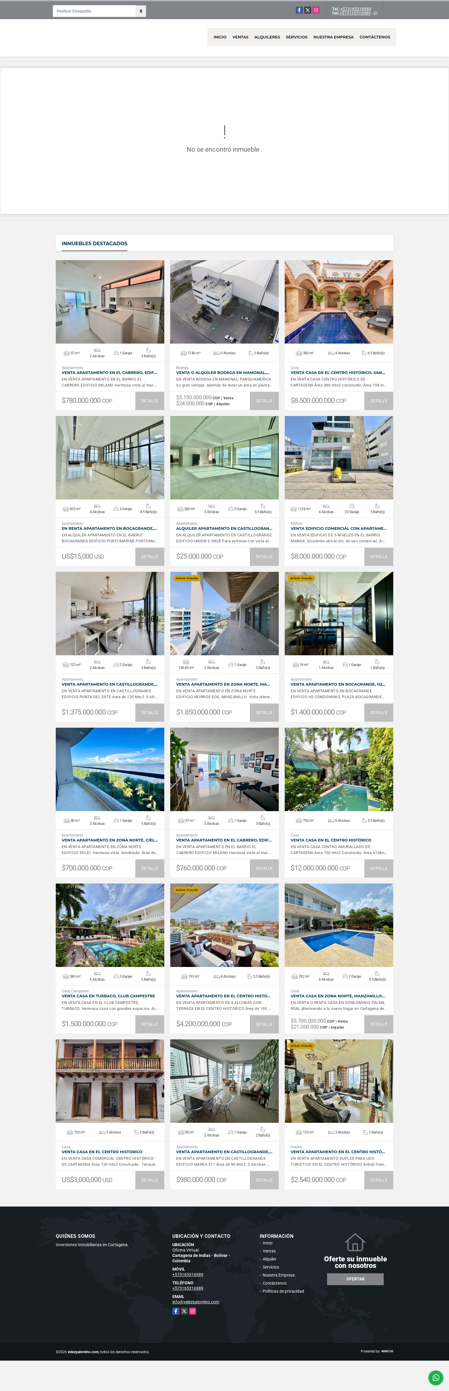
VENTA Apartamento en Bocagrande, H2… (338, 684)
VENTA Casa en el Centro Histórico (331, 840)
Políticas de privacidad (283, 1291)
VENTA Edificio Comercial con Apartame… (339, 528)
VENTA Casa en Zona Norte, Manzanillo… (338, 996)
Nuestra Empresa (334, 37)
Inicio (219, 37)
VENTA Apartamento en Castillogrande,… (110, 684)
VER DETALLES (110, 302)
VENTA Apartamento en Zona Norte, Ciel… (110, 840)
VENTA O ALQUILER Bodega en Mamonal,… (223, 372)
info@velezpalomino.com (195, 1302)
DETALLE (149, 400)
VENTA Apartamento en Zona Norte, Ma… (223, 684)
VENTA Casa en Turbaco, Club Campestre (108, 996)
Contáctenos (375, 37)
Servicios (296, 37)
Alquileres (267, 37)
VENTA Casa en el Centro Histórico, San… (338, 372)
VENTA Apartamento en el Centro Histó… (223, 996)
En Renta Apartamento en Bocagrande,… (109, 528)
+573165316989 (355, 9)
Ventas (241, 37)
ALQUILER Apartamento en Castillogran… (224, 528)
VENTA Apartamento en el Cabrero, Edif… (109, 372)
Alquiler (269, 1259)
